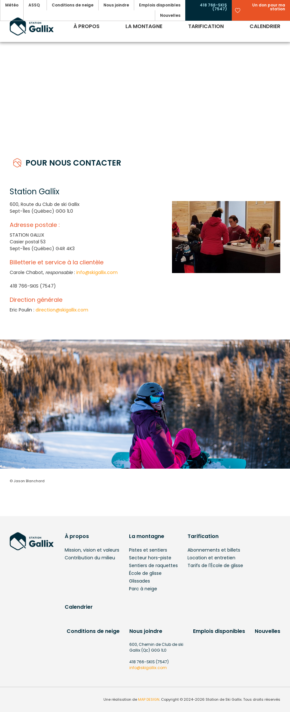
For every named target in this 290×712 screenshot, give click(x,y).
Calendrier (79, 607)
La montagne (146, 536)
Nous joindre (145, 631)
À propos (77, 536)
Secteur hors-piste (150, 557)
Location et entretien (211, 557)
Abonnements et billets (214, 550)
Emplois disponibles (219, 631)
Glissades (139, 581)
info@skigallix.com (97, 272)
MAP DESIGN (148, 699)
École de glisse (145, 573)
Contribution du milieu (90, 557)
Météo (11, 5)
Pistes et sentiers (148, 550)
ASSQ (34, 5)
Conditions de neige (93, 631)
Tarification (203, 536)
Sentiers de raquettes (153, 565)
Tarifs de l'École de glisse (215, 565)
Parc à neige (143, 588)
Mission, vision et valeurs (92, 550)
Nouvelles (267, 631)
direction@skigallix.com (62, 310)
